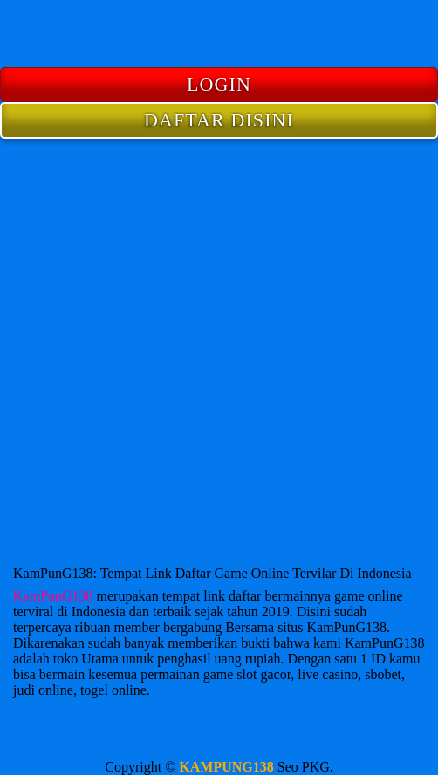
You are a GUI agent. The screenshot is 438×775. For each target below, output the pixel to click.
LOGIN (219, 84)
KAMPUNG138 (226, 766)
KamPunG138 (53, 595)
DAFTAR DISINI (219, 120)
